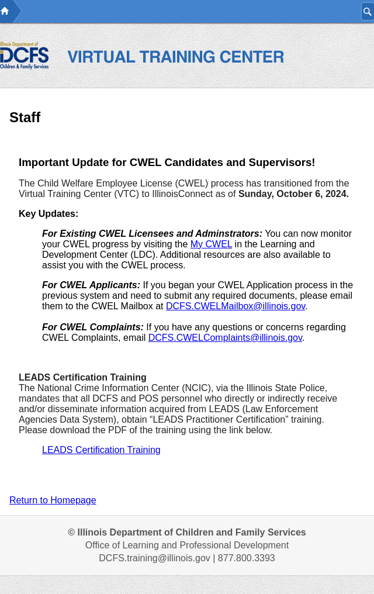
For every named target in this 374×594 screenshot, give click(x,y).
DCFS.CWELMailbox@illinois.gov (235, 306)
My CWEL (211, 244)
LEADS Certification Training (101, 450)
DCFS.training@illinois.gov (154, 558)
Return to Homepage (52, 500)
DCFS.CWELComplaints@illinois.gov (225, 338)
